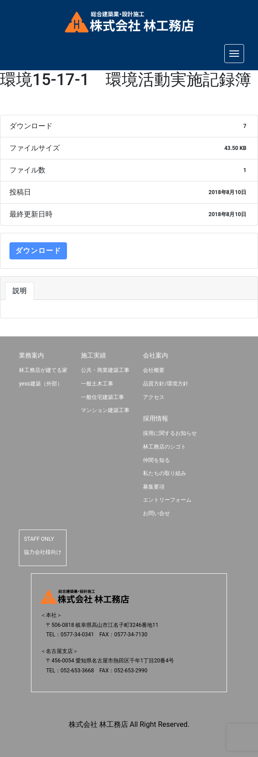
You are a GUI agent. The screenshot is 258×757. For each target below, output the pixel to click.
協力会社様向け (43, 552)
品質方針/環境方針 (165, 384)
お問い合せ (156, 513)
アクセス (154, 397)
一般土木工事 (97, 384)
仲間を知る (156, 460)
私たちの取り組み (164, 473)
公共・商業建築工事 (105, 370)
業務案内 (31, 355)
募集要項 (154, 487)
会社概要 (154, 370)
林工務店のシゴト (164, 447)
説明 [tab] (20, 291)
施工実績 (93, 355)
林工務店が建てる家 (43, 370)
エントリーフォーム (167, 500)
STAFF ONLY (39, 539)
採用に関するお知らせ (170, 433)
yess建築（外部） (40, 384)
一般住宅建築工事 (102, 397)
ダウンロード (38, 250)
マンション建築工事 (105, 410)
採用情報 (155, 418)
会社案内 (155, 355)
